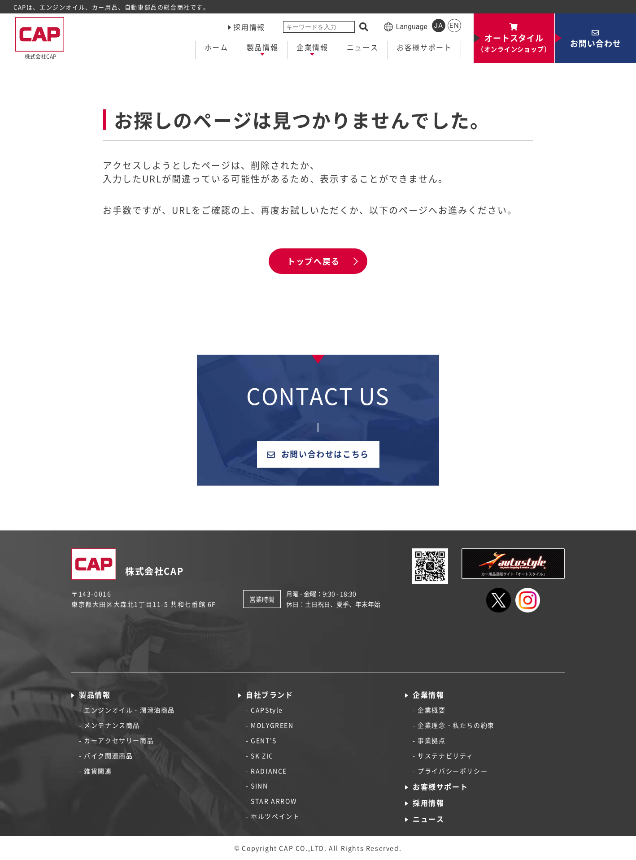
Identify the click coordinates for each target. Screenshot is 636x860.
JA (438, 26)
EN (454, 26)
